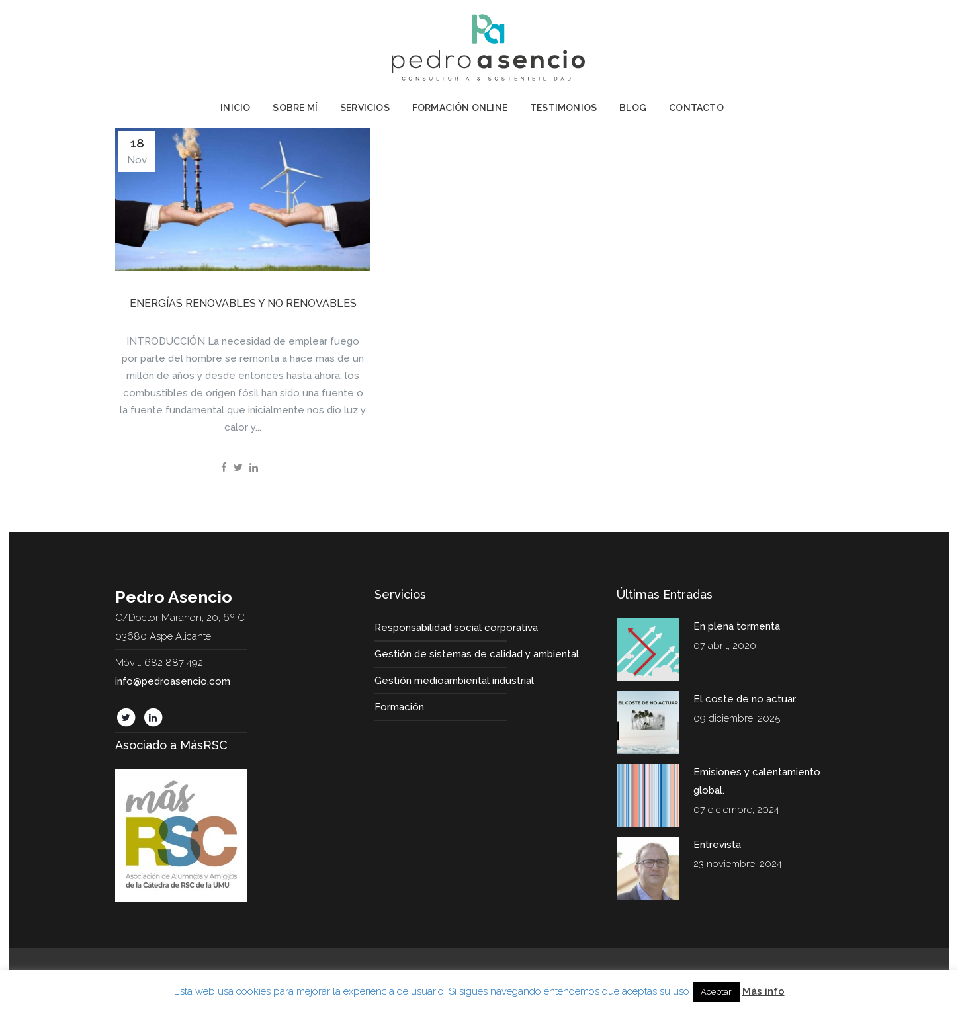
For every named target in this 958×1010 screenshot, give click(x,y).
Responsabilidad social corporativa (456, 628)
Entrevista (717, 845)
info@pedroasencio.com (172, 681)
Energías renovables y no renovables (243, 303)
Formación (399, 707)
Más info (763, 991)
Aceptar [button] (716, 992)
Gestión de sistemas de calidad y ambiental (476, 654)
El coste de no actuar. (745, 699)
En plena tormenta (736, 626)
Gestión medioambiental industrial (454, 681)
